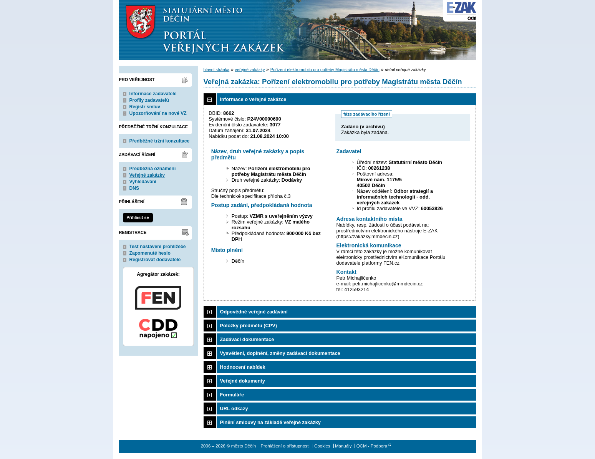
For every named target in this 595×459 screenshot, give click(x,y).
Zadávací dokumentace (247, 339)
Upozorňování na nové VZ (158, 113)
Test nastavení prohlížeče (157, 246)
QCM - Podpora (372, 446)
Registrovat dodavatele (155, 259)
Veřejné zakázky (147, 175)
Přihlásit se (137, 217)
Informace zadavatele (153, 93)
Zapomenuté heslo (150, 253)
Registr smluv (144, 106)
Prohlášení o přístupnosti (285, 446)
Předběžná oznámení (152, 168)
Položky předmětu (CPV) (248, 325)
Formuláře (232, 395)
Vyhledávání (143, 181)
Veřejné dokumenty (242, 381)
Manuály (343, 446)
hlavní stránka (217, 69)
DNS (134, 188)
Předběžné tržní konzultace (159, 141)
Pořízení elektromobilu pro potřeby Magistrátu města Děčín (325, 69)
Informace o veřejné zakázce (253, 99)
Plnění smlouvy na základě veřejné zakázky (270, 422)
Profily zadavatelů (149, 100)
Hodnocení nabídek (242, 367)
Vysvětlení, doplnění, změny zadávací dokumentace (280, 353)
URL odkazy (234, 408)
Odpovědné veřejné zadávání (254, 312)
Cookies (322, 446)
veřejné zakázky (250, 69)
